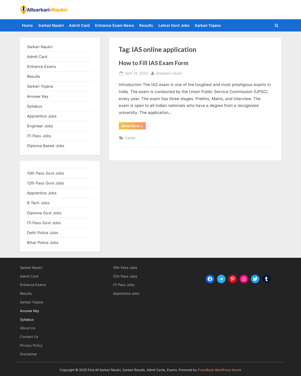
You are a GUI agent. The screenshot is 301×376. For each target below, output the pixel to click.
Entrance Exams (33, 285)
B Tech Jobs (38, 202)
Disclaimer (28, 354)
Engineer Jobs (40, 126)
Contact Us (29, 337)
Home (27, 25)
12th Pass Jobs (125, 276)
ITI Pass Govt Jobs (44, 222)
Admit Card (79, 25)
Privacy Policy (31, 345)
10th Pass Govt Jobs (45, 173)
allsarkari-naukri (169, 72)
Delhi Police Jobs (42, 232)
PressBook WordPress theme (219, 370)
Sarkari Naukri (51, 25)
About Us (27, 328)
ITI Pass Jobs (39, 135)
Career (130, 138)
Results (146, 25)
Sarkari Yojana (208, 25)
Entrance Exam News (114, 25)
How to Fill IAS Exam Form (153, 62)
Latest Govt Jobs (174, 25)
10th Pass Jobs (125, 268)
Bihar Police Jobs (43, 242)
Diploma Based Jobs (45, 145)
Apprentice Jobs (42, 116)
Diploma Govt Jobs (44, 213)
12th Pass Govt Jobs (45, 183)
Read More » (134, 127)
